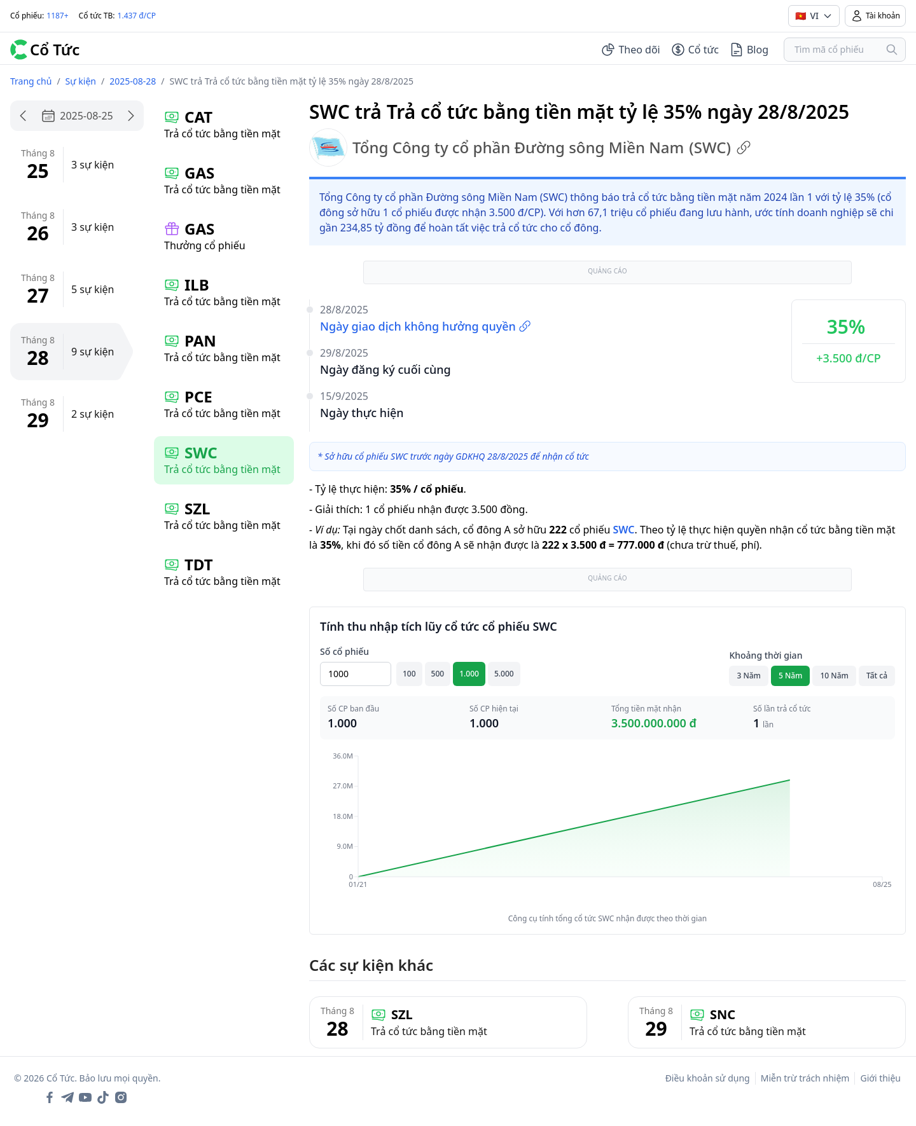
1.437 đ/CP (137, 15)
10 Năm (834, 675)
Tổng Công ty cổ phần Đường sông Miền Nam (530, 147)
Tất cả (876, 675)
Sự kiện (81, 81)
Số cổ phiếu (344, 651)
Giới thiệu (880, 1078)
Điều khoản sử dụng (707, 1078)
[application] (607, 829)
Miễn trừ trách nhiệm (805, 1078)
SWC (623, 530)
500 (438, 673)
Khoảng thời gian (765, 655)
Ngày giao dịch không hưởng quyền (425, 326)
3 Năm (749, 675)
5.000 (504, 673)
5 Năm (791, 675)
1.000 (469, 673)
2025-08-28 (132, 81)
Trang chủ (31, 81)
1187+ (57, 15)
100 (409, 673)
